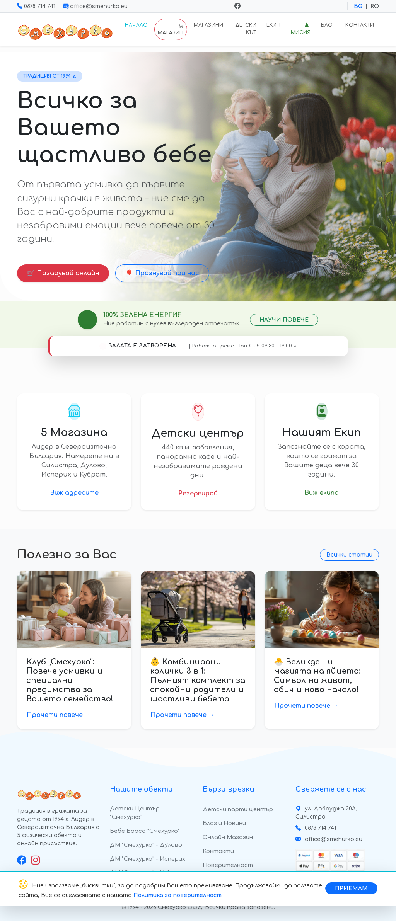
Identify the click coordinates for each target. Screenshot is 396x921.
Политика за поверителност (177, 895)
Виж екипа (321, 492)
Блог (328, 25)
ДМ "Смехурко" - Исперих (147, 859)
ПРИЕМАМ (351, 888)
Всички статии (349, 555)
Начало (136, 25)
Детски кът (245, 28)
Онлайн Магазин (228, 837)
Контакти (359, 25)
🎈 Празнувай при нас (162, 273)
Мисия (301, 28)
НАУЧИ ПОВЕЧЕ (284, 320)
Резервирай (198, 493)
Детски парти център (238, 809)
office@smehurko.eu (95, 6)
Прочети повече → (59, 715)
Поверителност (228, 865)
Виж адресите (74, 492)
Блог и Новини (224, 823)
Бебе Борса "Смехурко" (145, 831)
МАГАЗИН (170, 29)
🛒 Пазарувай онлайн (63, 273)
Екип (273, 25)
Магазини (209, 25)
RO (374, 6)
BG (358, 6)
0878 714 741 (37, 6)
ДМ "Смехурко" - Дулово (146, 845)
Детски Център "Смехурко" (135, 812)
